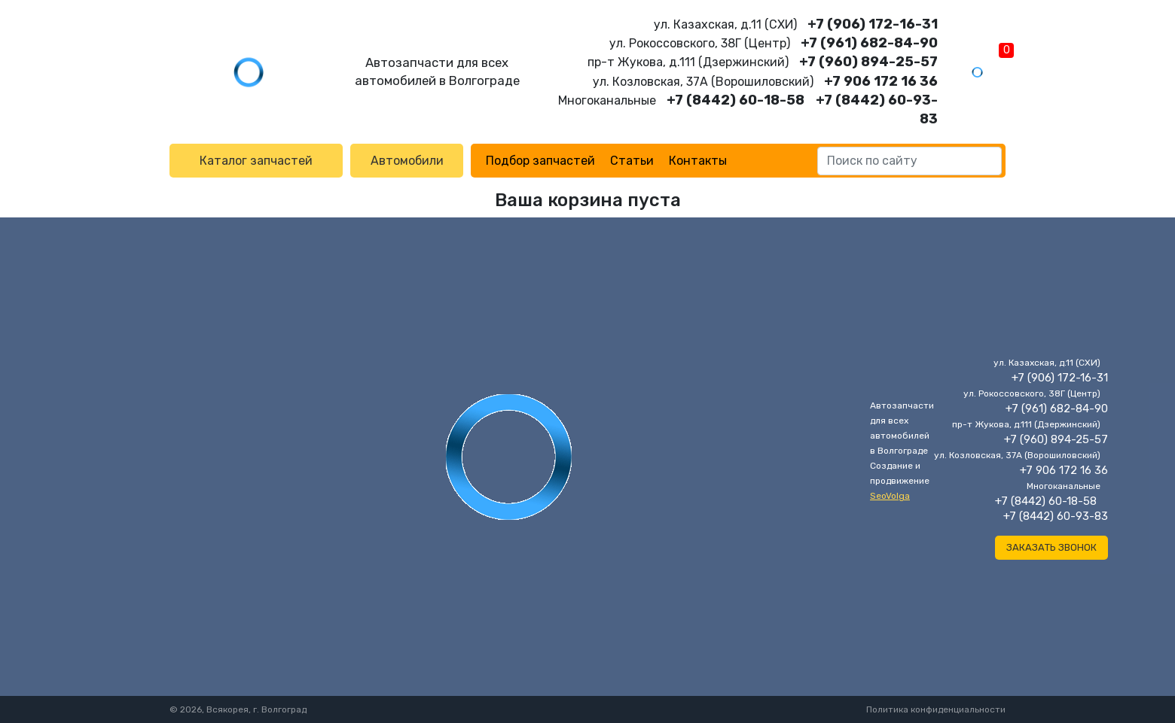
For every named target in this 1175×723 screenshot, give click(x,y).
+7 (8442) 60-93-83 (1055, 516)
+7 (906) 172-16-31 (872, 24)
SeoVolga (890, 496)
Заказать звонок (1051, 547)
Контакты (698, 160)
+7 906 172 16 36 (881, 81)
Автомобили (407, 160)
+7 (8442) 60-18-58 (735, 100)
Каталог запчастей (256, 160)
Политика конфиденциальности (936, 709)
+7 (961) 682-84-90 (869, 43)
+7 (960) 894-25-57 (868, 61)
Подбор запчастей (540, 160)
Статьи (632, 160)
